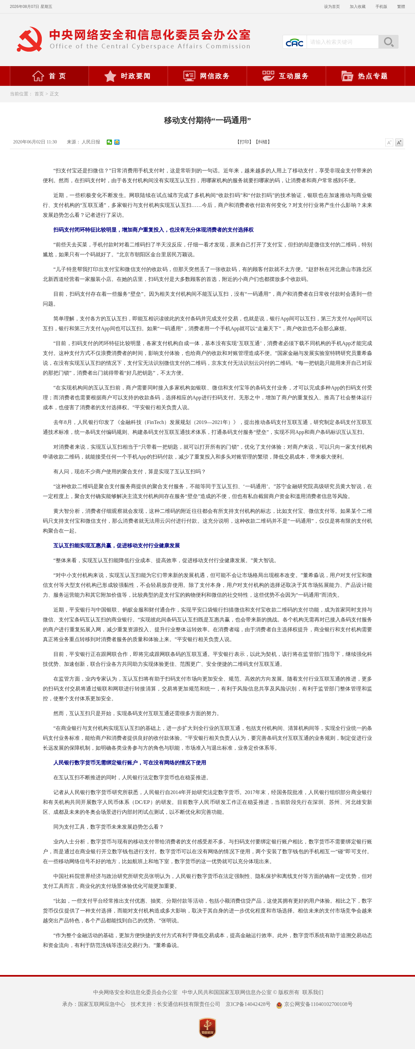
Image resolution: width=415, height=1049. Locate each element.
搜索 (388, 41)
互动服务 (285, 76)
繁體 (401, 6)
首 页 (49, 76)
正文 (54, 93)
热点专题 (364, 76)
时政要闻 (127, 76)
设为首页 (332, 6)
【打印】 (244, 141)
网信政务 (206, 76)
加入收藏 (358, 6)
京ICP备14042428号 (248, 1004)
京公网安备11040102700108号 (314, 1004)
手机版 (381, 6)
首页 (39, 93)
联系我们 (312, 992)
